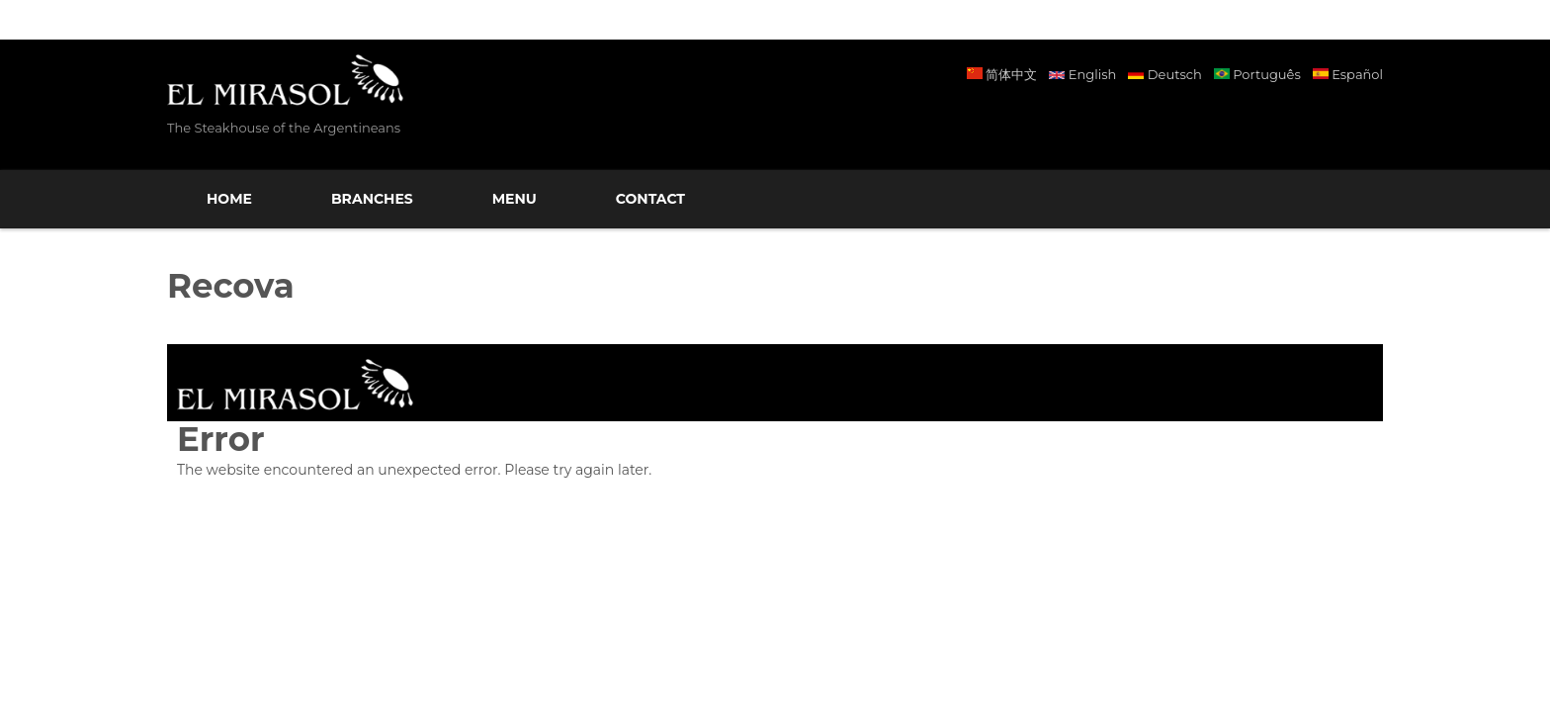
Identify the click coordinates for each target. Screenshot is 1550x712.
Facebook (1276, 122)
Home (229, 199)
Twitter (1357, 122)
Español (1348, 74)
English (1082, 74)
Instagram (1317, 122)
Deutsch (1164, 74)
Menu (514, 199)
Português (1257, 74)
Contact (650, 199)
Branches (372, 199)
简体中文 (1002, 74)
